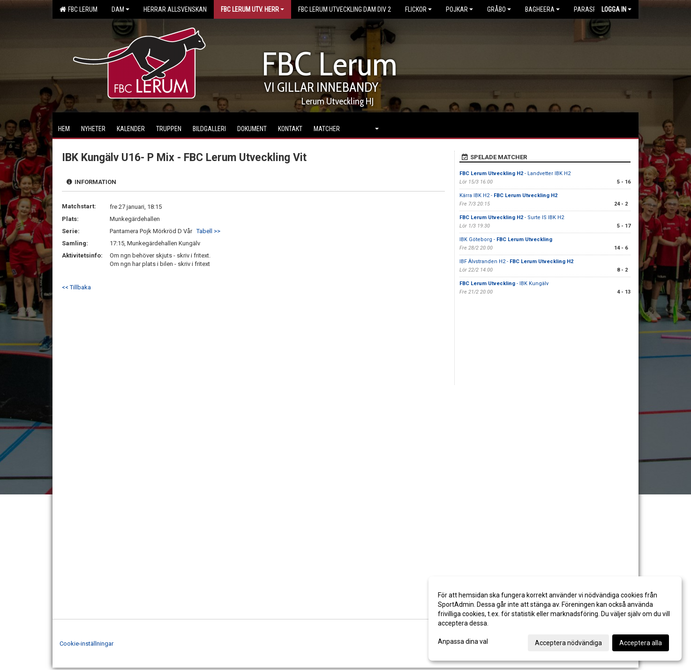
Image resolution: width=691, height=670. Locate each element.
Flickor (418, 9)
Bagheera (542, 9)
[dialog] (555, 618)
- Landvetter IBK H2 (515, 173)
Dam (120, 9)
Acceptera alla (640, 643)
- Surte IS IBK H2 (511, 217)
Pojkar (459, 9)
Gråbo (499, 9)
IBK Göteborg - (505, 239)
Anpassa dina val (463, 641)
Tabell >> (208, 231)
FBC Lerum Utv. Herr (252, 9)
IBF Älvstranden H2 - (516, 261)
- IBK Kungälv (503, 283)
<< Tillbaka (76, 287)
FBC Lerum (79, 9)
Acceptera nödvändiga (568, 643)
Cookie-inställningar (86, 643)
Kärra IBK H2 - (508, 195)
